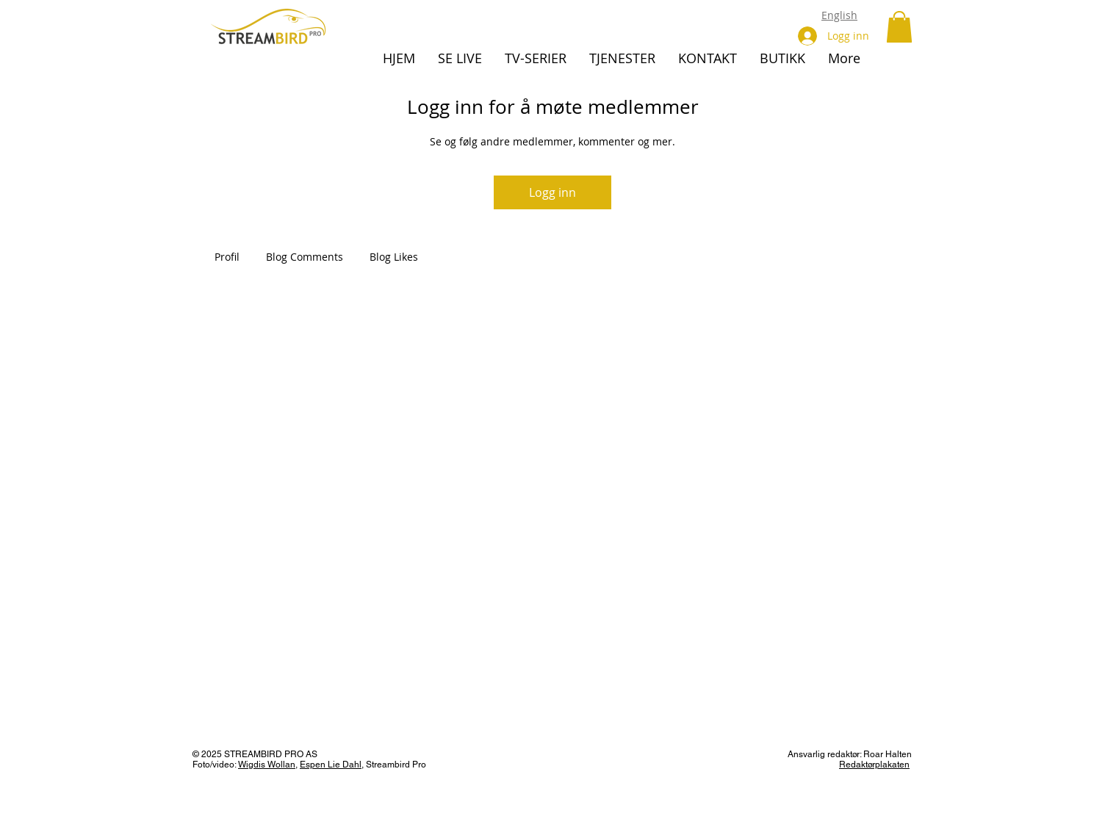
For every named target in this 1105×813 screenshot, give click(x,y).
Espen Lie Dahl (330, 764)
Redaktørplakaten (874, 764)
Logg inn (552, 192)
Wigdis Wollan (266, 764)
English (839, 15)
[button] (899, 27)
